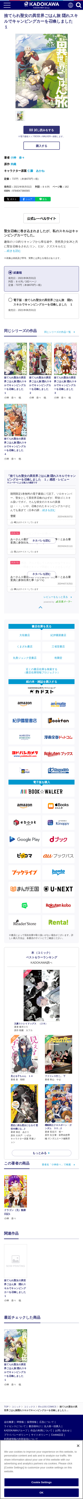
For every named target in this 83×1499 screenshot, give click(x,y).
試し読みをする (41, 130)
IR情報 (20, 1389)
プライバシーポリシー (16, 1402)
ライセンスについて (15, 1393)
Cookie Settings (41, 1482)
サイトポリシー (39, 1402)
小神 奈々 (18, 157)
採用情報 (32, 1389)
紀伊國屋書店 (58, 635)
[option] (16, 1273)
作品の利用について (41, 1398)
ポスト (13, 199)
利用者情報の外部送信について (21, 1406)
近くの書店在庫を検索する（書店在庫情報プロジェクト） (41, 671)
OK (42, 1492)
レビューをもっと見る (56, 597)
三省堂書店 (58, 646)
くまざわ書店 (25, 646)
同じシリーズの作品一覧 (57, 332)
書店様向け (35, 1393)
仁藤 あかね (35, 170)
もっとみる (40, 1153)
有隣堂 (58, 657)
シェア (29, 199)
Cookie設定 (57, 1402)
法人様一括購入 (52, 1393)
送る (44, 199)
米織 (13, 164)
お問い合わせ (62, 1398)
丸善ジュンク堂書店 (25, 657)
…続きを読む (12, 250)
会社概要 (9, 1389)
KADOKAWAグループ (15, 1398)
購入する (41, 145)
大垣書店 (24, 635)
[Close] (78, 1445)
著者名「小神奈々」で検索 (56, 1164)
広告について (46, 1389)
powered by (58, 602)
